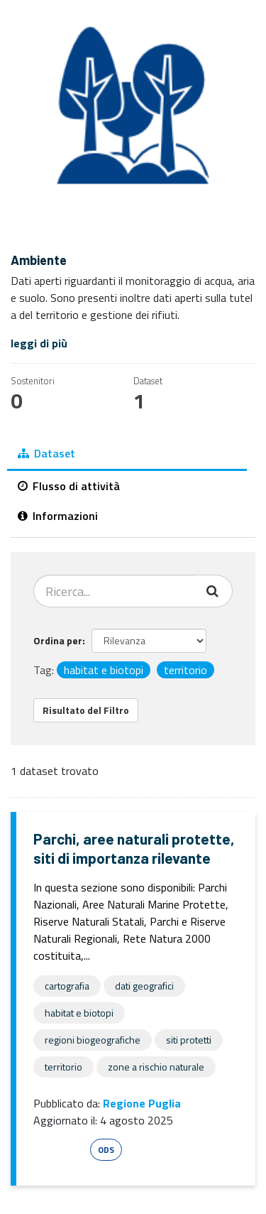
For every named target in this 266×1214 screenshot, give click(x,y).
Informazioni (58, 515)
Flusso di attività (69, 485)
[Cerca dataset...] (114, 591)
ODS (106, 1149)
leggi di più (39, 343)
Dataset (46, 453)
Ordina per (57, 640)
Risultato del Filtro (86, 710)
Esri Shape (59, 1149)
